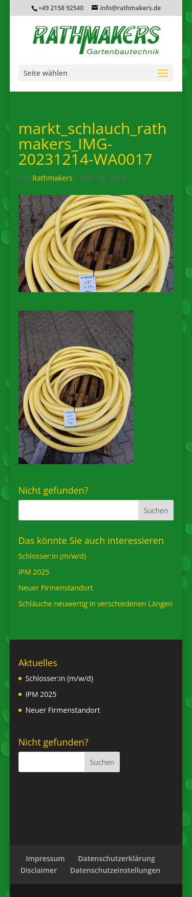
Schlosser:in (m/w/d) (52, 556)
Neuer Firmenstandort (55, 588)
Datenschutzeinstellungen (115, 870)
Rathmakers (52, 178)
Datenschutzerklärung (116, 858)
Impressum (45, 858)
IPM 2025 (34, 572)
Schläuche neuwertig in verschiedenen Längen (95, 603)
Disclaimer (38, 870)
